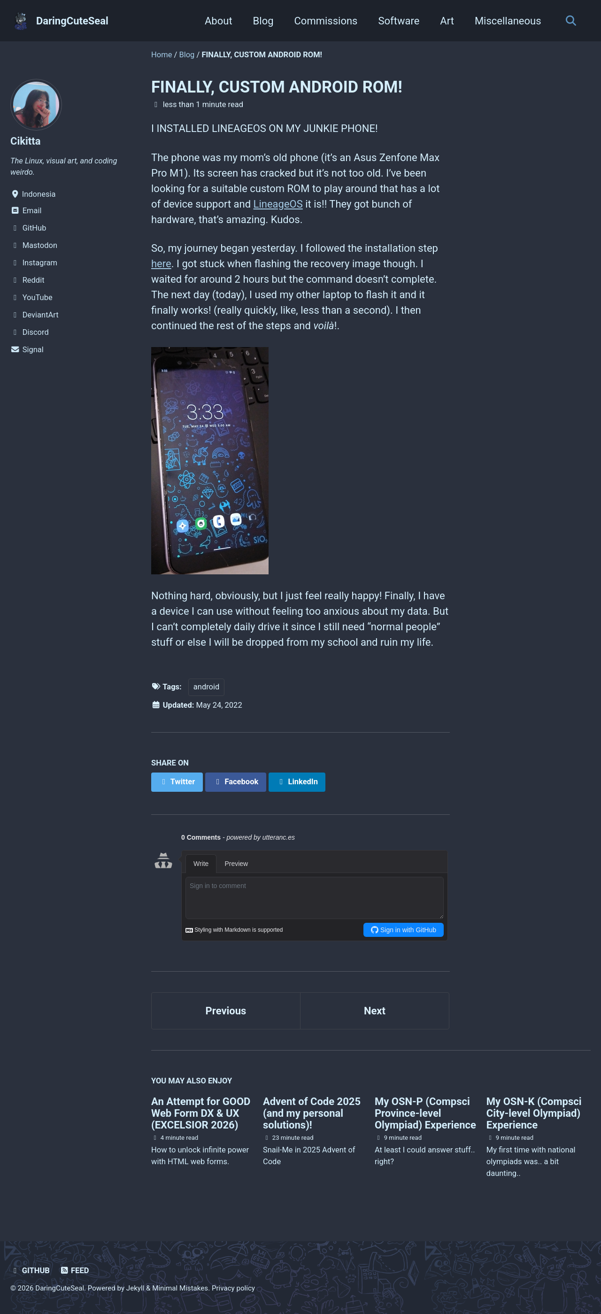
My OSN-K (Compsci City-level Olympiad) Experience (534, 1113)
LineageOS (278, 204)
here (161, 264)
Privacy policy (233, 1288)
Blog (263, 21)
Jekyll (135, 1288)
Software (398, 21)
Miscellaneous (508, 21)
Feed (74, 1270)
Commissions (326, 21)
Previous (226, 1011)
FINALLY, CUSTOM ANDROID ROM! (276, 86)
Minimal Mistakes (180, 1288)
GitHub (30, 1270)
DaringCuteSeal (72, 21)
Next (374, 1011)
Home (161, 54)
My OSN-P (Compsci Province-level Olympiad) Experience (425, 1113)
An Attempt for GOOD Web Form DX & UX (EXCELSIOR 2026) (200, 1113)
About (218, 21)
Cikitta (25, 141)
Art (447, 21)
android (206, 686)
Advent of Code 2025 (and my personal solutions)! (312, 1113)
